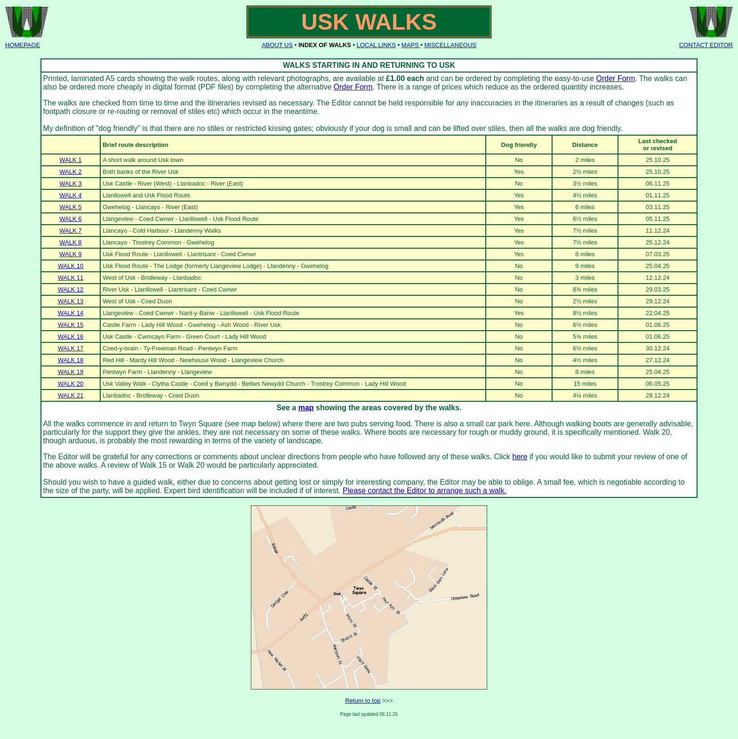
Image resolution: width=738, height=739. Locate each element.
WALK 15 (70, 324)
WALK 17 (70, 348)
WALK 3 (70, 183)
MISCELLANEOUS (450, 45)
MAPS (410, 45)
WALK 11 (70, 277)
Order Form (615, 78)
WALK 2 (70, 171)
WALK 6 (70, 218)
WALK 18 (70, 360)
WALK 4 (70, 195)
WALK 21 (70, 395)
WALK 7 (70, 230)
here (520, 457)
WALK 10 (70, 265)
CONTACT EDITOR (706, 45)
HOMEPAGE (22, 45)
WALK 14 (70, 313)
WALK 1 (70, 159)
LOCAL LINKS (376, 45)
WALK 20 (70, 383)
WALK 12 (70, 289)
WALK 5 (70, 207)
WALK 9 (70, 254)
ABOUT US (277, 45)
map (306, 408)
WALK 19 (70, 371)
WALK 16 (70, 336)
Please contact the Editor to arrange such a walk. (424, 491)
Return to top (362, 700)
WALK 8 (70, 242)
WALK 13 (70, 301)
